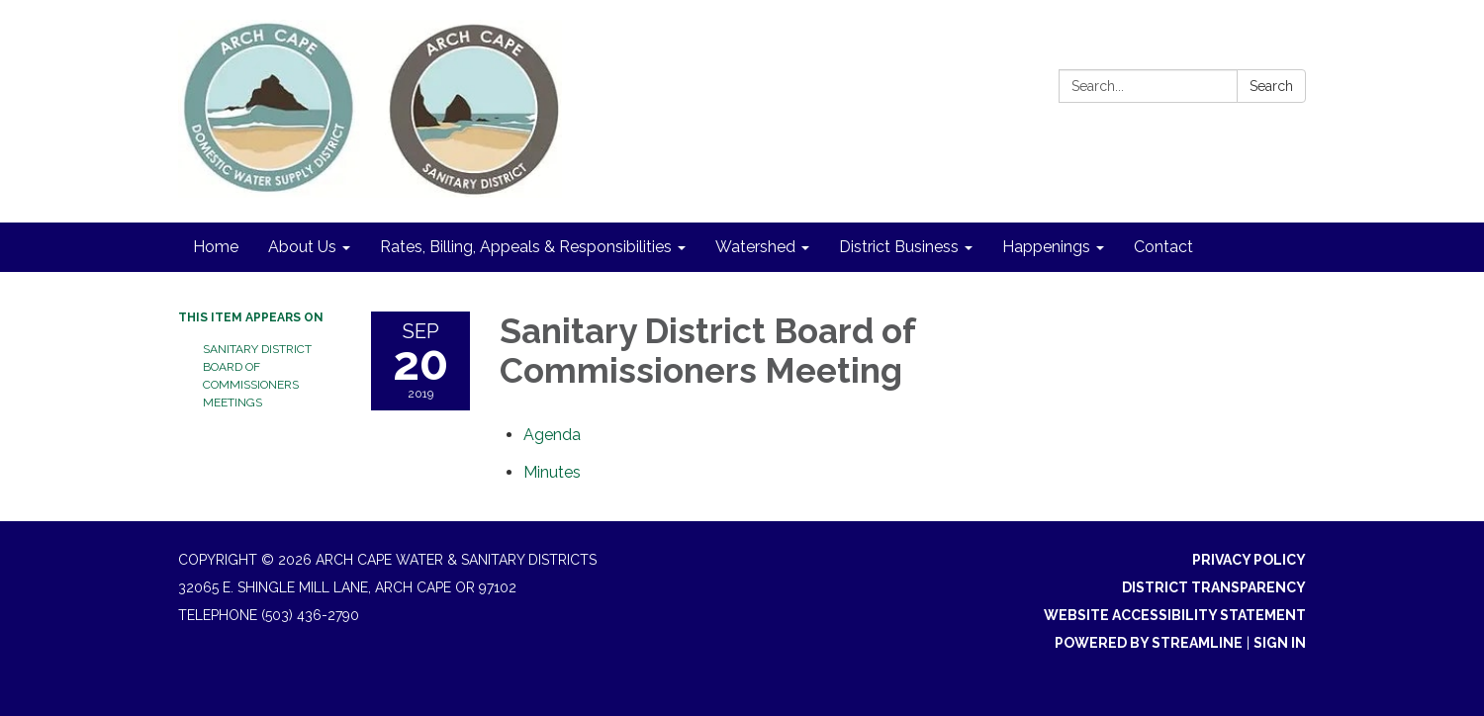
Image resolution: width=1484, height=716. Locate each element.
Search (1271, 86)
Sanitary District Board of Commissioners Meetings (257, 375)
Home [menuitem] (215, 246)
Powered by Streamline (1149, 643)
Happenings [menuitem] (1046, 246)
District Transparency (1214, 587)
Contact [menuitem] (1163, 246)
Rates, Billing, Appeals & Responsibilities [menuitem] (526, 246)
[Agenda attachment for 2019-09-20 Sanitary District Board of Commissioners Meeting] (552, 434)
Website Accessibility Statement (1175, 615)
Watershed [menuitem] (755, 246)
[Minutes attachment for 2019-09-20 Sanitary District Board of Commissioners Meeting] (552, 472)
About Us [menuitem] (302, 246)
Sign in (1279, 643)
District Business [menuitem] (899, 246)
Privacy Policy (1249, 560)
